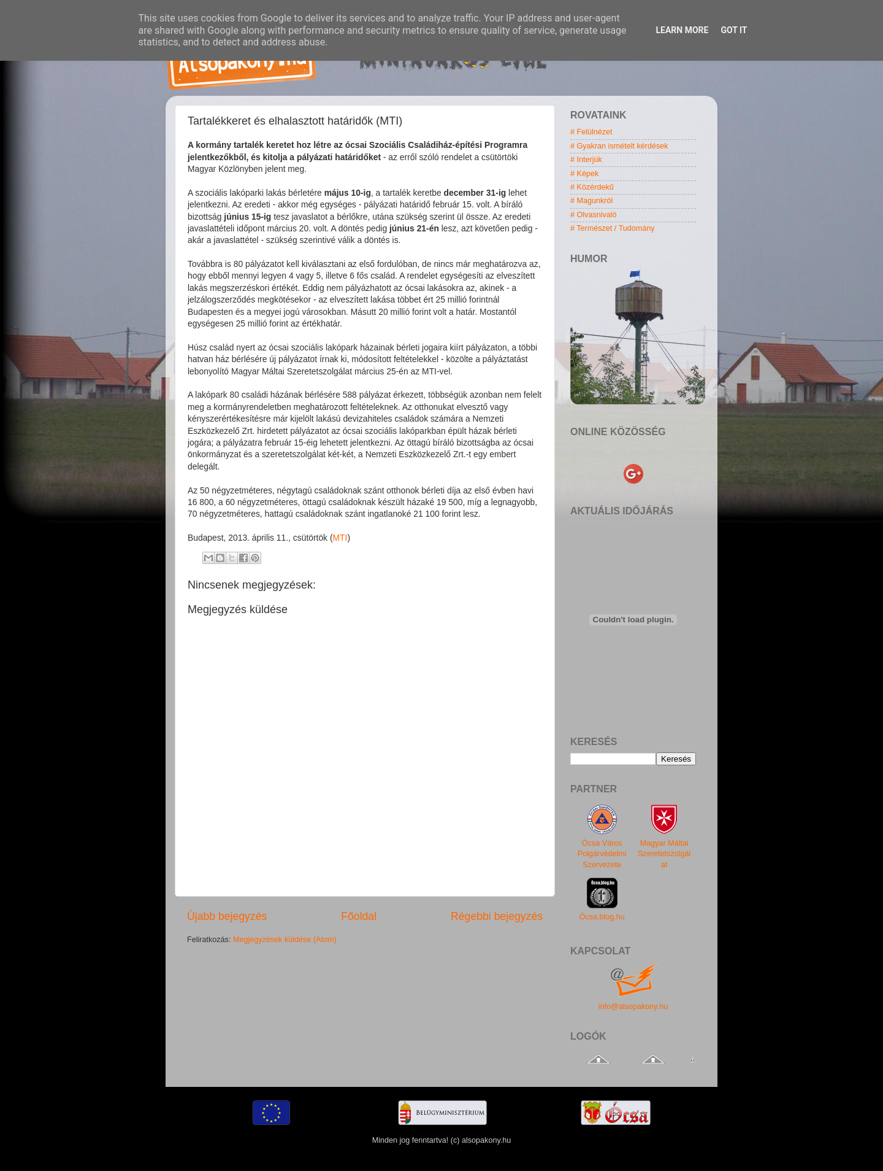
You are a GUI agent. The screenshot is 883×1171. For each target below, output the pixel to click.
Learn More (682, 30)
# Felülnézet (591, 132)
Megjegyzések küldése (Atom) (285, 939)
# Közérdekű (592, 187)
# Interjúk (586, 159)
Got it (734, 30)
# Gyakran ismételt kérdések (619, 146)
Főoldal (359, 916)
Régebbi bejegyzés (497, 916)
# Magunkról (591, 200)
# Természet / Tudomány (612, 228)
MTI (340, 538)
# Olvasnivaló (593, 215)
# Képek (584, 173)
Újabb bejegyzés (227, 916)
